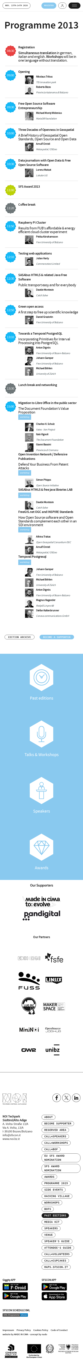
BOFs (47, 1209)
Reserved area (55, 1130)
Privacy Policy (24, 1330)
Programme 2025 (56, 1183)
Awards (41, 852)
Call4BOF (51, 1149)
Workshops (52, 1203)
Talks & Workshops (41, 738)
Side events (53, 1190)
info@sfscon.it (12, 1135)
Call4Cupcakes (55, 1261)
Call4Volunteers (57, 1254)
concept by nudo (38, 1334)
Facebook (56, 1098)
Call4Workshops (56, 1143)
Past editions (41, 682)
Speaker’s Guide (57, 1241)
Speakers (41, 795)
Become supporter (57, 1124)
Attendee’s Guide (57, 1248)
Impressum (8, 1330)
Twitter (66, 1098)
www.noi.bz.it (11, 1139)
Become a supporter (56, 637)
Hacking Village (57, 1196)
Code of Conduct (59, 1330)
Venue (48, 1235)
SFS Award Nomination (52, 1168)
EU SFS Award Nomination (54, 1158)
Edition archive (19, 637)
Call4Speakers (55, 1136)
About (48, 1117)
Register (49, 5)
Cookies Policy (40, 1330)
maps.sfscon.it (56, 1267)
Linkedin (76, 1098)
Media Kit (52, 1222)
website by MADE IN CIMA (15, 1334)
